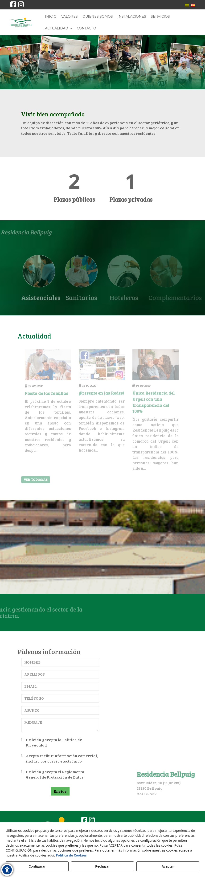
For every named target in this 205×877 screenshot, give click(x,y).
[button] (13, 5)
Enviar (60, 791)
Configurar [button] (37, 866)
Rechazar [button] (102, 866)
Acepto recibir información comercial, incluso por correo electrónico (59, 758)
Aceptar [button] (168, 866)
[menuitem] (187, 5)
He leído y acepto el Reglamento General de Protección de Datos (52, 774)
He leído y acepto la (51, 742)
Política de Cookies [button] (71, 855)
